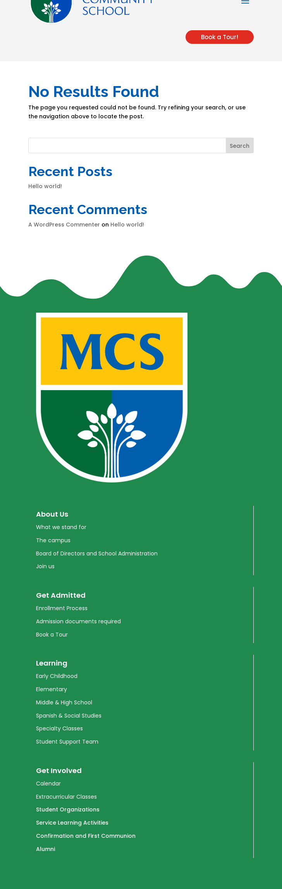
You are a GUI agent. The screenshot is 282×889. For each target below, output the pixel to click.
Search (239, 146)
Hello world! (45, 186)
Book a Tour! (219, 37)
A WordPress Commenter (64, 224)
